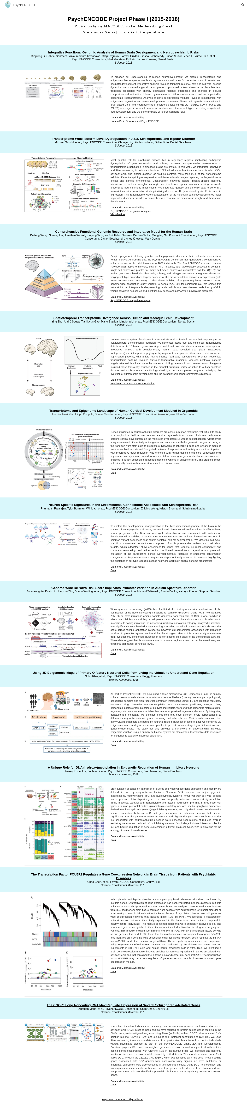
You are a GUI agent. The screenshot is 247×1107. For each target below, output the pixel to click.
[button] (243, 5)
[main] (123, 24)
